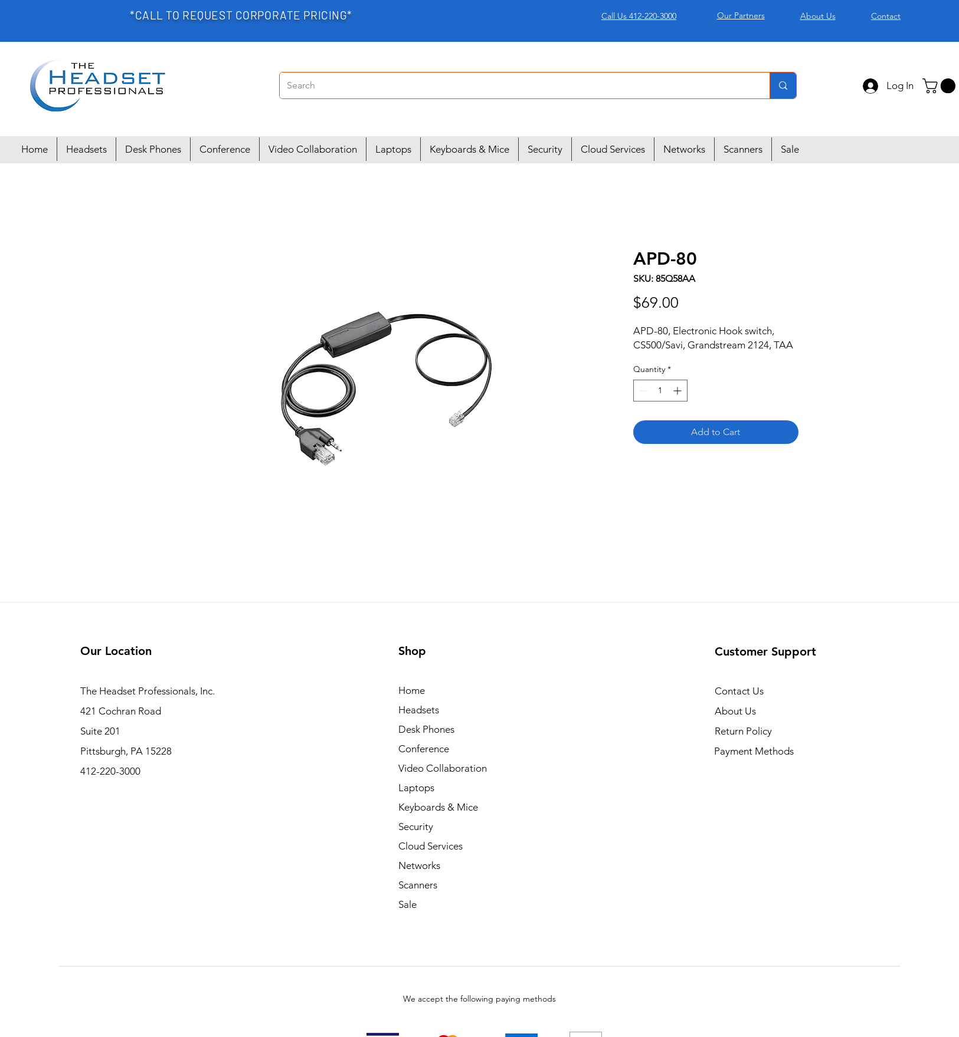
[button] (940, 85)
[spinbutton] (660, 390)
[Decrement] (642, 390)
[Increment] (678, 390)
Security (415, 826)
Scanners (417, 885)
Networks (419, 865)
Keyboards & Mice (438, 807)
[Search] (516, 85)
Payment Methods (755, 751)
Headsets (418, 710)
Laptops (416, 788)
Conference (423, 749)
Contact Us (739, 691)
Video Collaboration (442, 768)
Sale (407, 904)
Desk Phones (426, 729)
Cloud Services (430, 846)
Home (411, 690)
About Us (735, 711)
